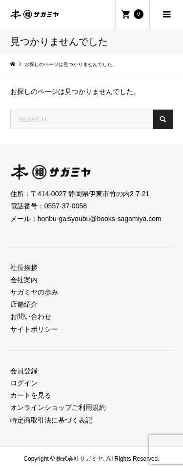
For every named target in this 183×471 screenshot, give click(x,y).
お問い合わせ (30, 316)
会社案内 (24, 280)
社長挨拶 (24, 267)
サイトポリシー (34, 329)
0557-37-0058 (65, 206)
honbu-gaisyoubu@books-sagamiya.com (100, 219)
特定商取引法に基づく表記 (51, 420)
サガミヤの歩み (34, 292)
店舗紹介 (24, 304)
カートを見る (30, 395)
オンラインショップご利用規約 (58, 407)
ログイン (24, 383)
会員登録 (24, 371)
